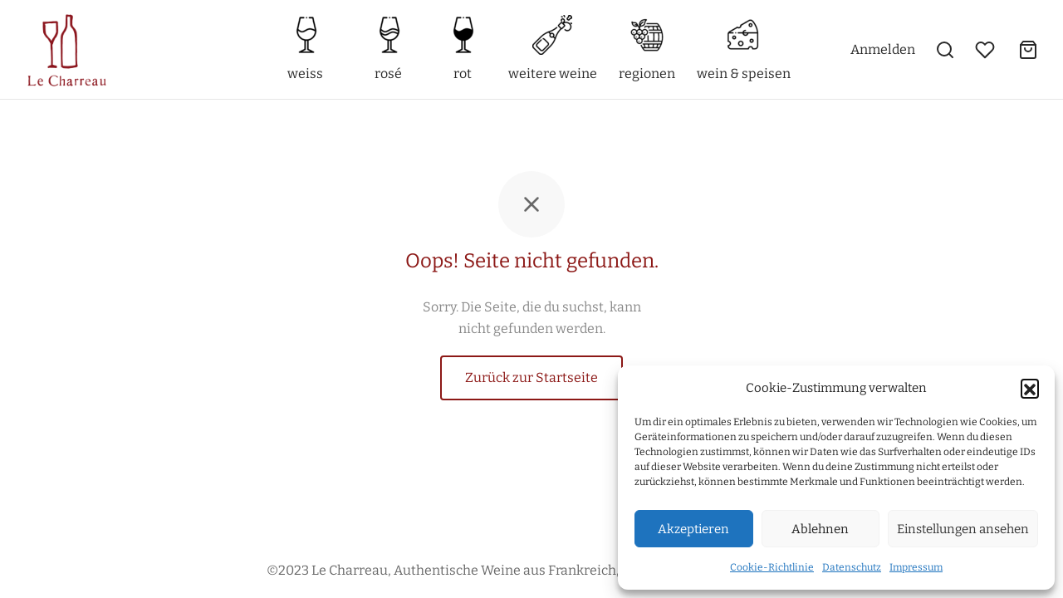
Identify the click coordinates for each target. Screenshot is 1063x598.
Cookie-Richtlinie (772, 567)
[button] (1029, 388)
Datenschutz (851, 567)
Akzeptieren (693, 529)
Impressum (916, 567)
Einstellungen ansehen (963, 529)
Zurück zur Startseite (531, 377)
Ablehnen (820, 529)
